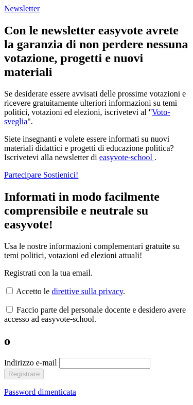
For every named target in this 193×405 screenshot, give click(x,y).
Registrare (24, 374)
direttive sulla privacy (86, 291)
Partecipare (23, 174)
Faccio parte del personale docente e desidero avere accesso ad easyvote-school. (95, 314)
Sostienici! (60, 174)
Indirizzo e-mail (31, 362)
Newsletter (22, 8)
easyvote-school (126, 157)
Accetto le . (65, 291)
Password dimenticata (40, 392)
